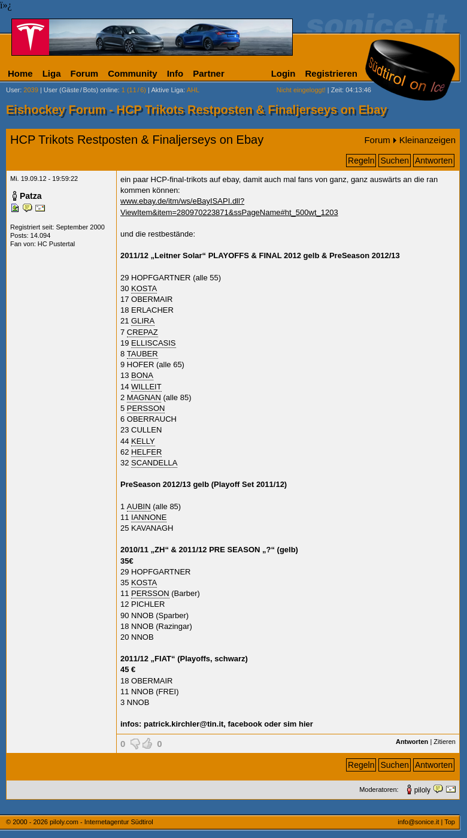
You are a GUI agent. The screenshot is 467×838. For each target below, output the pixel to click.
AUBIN (139, 506)
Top (449, 821)
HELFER (146, 451)
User (13, 89)
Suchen (394, 160)
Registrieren (331, 73)
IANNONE (148, 517)
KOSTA (144, 288)
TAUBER (142, 353)
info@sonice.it (418, 821)
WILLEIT (146, 386)
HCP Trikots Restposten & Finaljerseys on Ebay (136, 139)
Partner (209, 73)
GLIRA (142, 320)
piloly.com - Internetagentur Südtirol (101, 821)
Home (20, 73)
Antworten (434, 160)
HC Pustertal (56, 243)
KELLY (143, 441)
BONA (142, 375)
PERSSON (146, 408)
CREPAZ (142, 332)
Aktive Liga (167, 89)
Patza (31, 196)
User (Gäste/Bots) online (81, 89)
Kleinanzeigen (427, 140)
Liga (52, 73)
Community (132, 73)
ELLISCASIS (153, 342)
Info (175, 73)
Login (283, 73)
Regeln (361, 160)
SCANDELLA (154, 462)
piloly (422, 790)
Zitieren (444, 741)
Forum (85, 73)
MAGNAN (144, 397)
